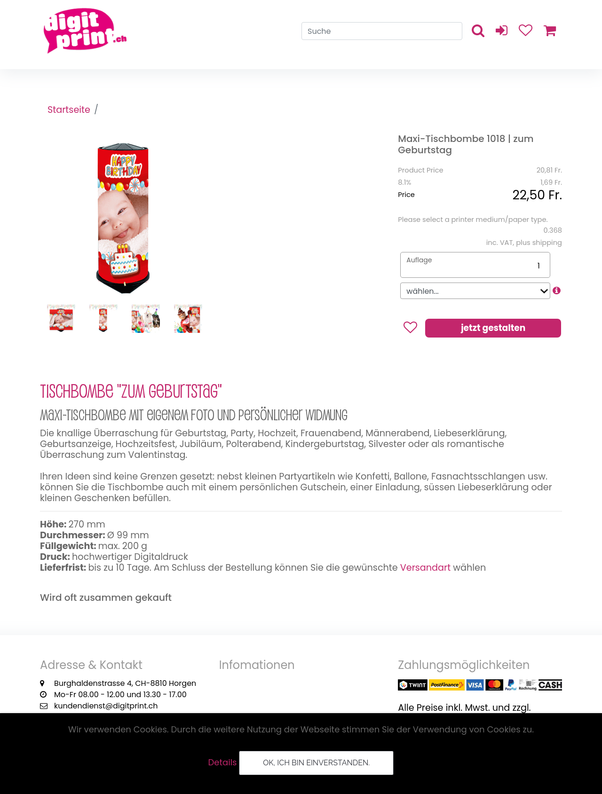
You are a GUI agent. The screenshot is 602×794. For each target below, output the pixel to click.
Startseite (69, 109)
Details (222, 762)
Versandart (425, 567)
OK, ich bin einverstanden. (316, 762)
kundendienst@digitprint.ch (106, 705)
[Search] (381, 31)
